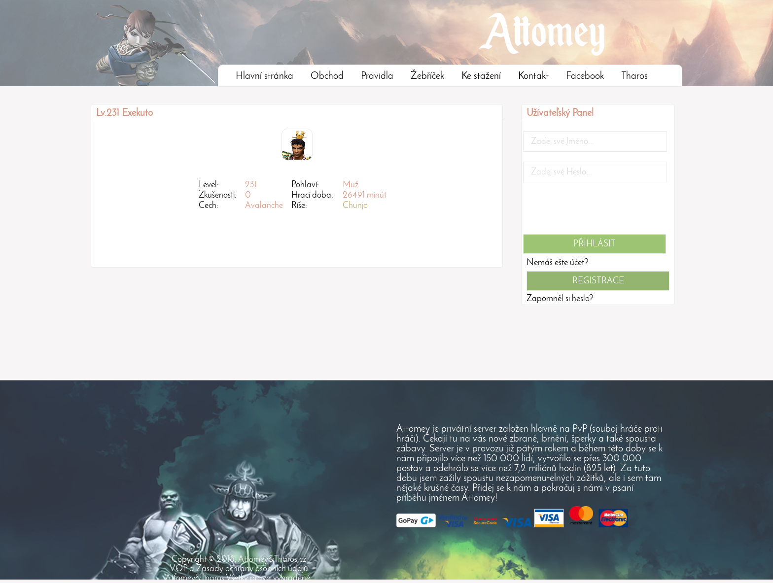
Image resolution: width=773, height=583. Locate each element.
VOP (178, 569)
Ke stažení (481, 76)
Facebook (585, 76)
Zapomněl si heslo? (560, 299)
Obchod (327, 76)
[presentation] (598, 211)
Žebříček (427, 76)
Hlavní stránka (264, 76)
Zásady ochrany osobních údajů (252, 569)
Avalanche (264, 205)
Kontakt (533, 76)
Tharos (634, 76)
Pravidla (377, 76)
